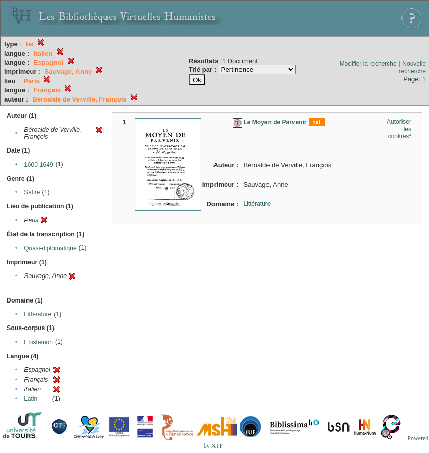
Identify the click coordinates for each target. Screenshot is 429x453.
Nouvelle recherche (412, 67)
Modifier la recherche (368, 63)
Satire (32, 192)
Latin (30, 398)
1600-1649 (38, 164)
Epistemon (38, 342)
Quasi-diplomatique (50, 248)
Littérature (37, 314)
